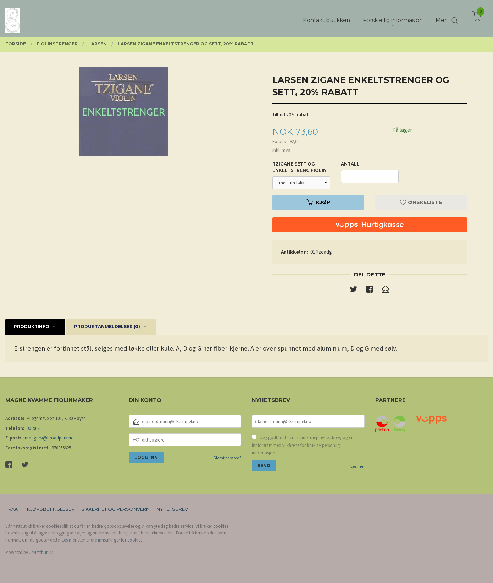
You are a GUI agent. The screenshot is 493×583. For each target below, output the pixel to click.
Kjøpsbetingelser (50, 509)
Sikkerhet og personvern (115, 509)
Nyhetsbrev (172, 509)
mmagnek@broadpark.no (48, 438)
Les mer (357, 466)
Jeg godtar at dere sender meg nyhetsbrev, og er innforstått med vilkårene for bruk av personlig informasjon (302, 445)
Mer (441, 18)
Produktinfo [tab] (31, 326)
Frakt (12, 509)
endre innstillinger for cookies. (114, 540)
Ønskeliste (421, 202)
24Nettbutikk (41, 552)
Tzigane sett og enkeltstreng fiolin (299, 167)
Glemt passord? (227, 457)
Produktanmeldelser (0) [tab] (107, 326)
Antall (350, 164)
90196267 (35, 428)
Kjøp (318, 202)
